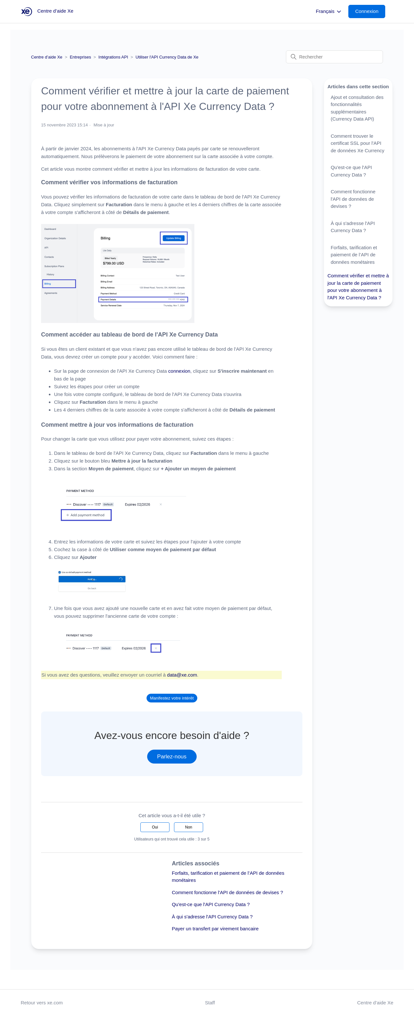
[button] (370, 11)
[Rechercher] (334, 56)
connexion (179, 371)
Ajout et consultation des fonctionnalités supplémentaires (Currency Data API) (357, 108)
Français (329, 11)
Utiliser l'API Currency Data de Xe (167, 57)
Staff (210, 1002)
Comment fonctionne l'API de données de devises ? (227, 892)
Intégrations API (113, 57)
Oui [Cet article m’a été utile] (155, 827)
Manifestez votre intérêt (172, 698)
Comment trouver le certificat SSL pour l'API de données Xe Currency (357, 143)
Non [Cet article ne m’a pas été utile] (188, 827)
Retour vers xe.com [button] (42, 1002)
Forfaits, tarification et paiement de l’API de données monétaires (354, 255)
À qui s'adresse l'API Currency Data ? (212, 916)
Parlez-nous (172, 757)
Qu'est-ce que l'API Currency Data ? (211, 904)
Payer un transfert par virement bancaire (215, 928)
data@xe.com (182, 675)
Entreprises (80, 57)
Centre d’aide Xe (46, 57)
